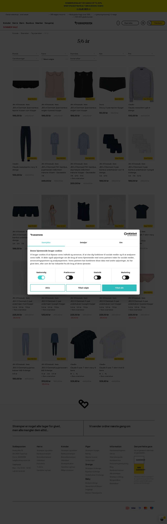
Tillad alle (119, 288)
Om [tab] (120, 243)
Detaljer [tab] (83, 243)
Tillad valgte (83, 288)
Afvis (47, 288)
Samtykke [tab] (46, 243)
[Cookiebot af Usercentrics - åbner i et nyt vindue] (126, 234)
